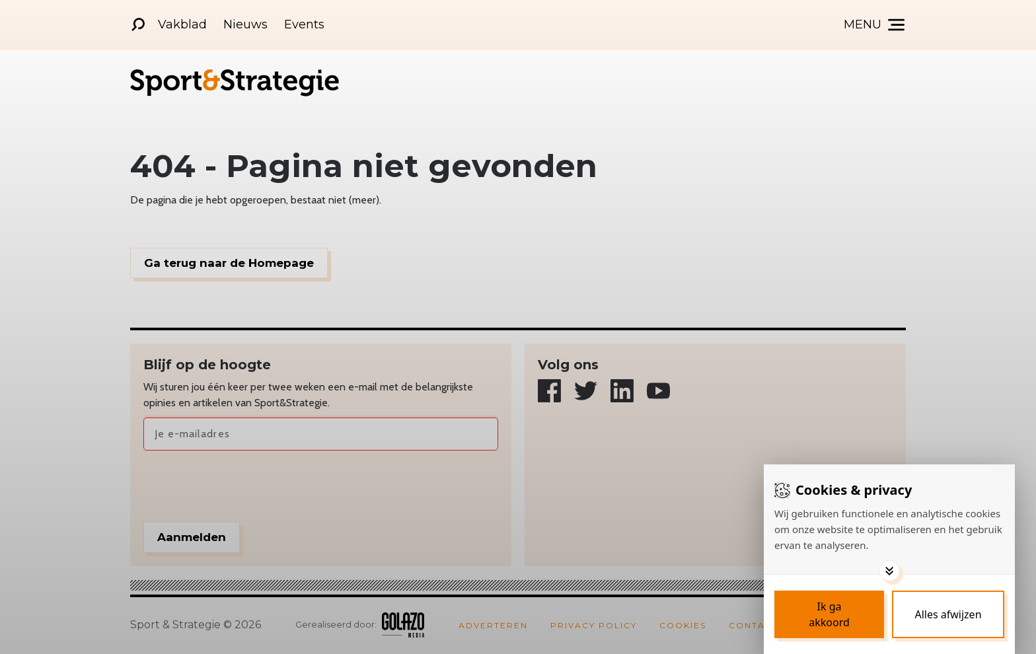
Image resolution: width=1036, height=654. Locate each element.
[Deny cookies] (948, 614)
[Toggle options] (889, 570)
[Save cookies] (829, 614)
